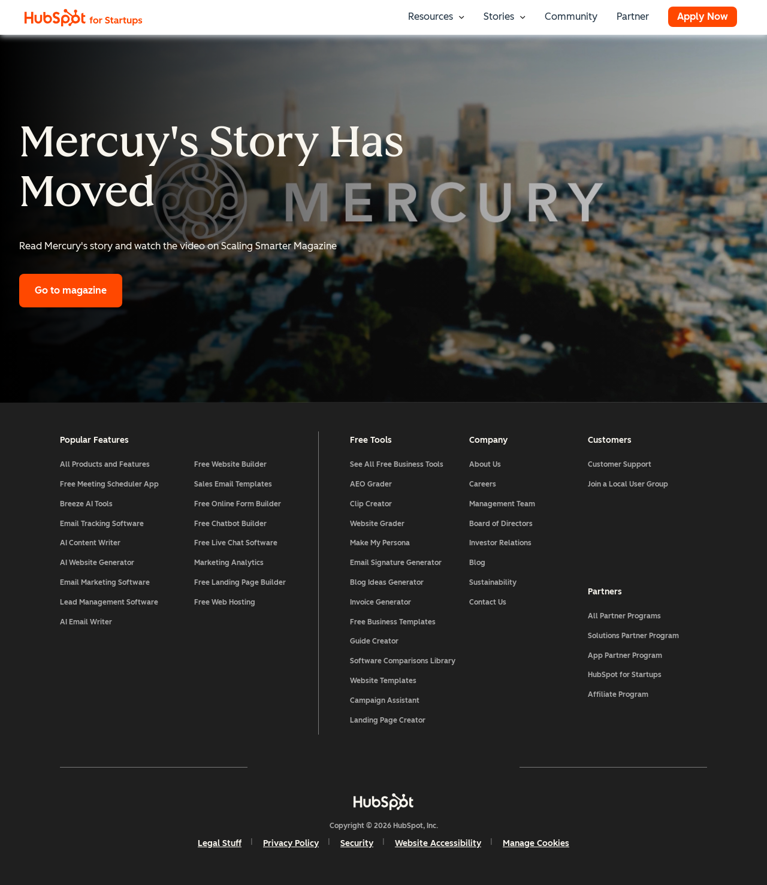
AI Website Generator (97, 562)
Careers (482, 484)
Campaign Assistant (384, 700)
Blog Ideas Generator (387, 582)
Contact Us (487, 602)
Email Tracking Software (102, 523)
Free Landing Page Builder (240, 582)
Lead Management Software (109, 602)
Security (356, 843)
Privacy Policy (291, 843)
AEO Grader (371, 484)
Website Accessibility (438, 843)
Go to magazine (71, 290)
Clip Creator (371, 504)
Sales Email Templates (233, 484)
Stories (499, 16)
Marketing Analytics (229, 562)
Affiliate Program (618, 694)
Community (571, 16)
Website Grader (377, 523)
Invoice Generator (380, 602)
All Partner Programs (624, 616)
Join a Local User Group (628, 484)
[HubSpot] (383, 801)
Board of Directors (501, 523)
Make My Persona (380, 543)
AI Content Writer (90, 543)
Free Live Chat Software (235, 543)
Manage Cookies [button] (536, 843)
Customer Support (619, 464)
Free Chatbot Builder (230, 523)
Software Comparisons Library (402, 661)
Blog (477, 562)
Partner (633, 16)
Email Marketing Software (105, 582)
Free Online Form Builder (237, 504)
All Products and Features (105, 464)
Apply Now (702, 16)
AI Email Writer (86, 622)
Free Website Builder (230, 464)
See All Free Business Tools (396, 464)
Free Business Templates (393, 622)
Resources (430, 16)
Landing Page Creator (387, 720)
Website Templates (383, 680)
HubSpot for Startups (625, 674)
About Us (485, 464)
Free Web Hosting (224, 602)
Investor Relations (500, 543)
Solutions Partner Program (633, 636)
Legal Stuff (219, 843)
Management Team (502, 504)
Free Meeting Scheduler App (109, 484)
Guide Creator (374, 641)
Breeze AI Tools (86, 504)
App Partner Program (625, 655)
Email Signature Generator (396, 562)
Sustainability (493, 582)
